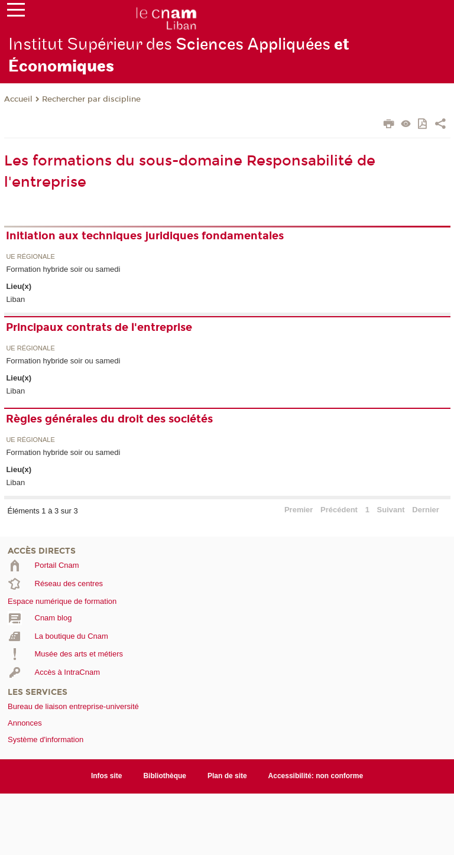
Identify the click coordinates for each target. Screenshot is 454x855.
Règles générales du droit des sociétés (109, 418)
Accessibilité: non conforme (316, 776)
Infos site (106, 776)
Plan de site (227, 776)
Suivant (391, 509)
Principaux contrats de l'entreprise (99, 327)
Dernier (425, 509)
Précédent (339, 509)
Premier (298, 509)
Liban (15, 299)
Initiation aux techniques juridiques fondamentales (145, 235)
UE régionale (30, 256)
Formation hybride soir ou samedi (63, 269)
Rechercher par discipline (91, 99)
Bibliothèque (164, 776)
